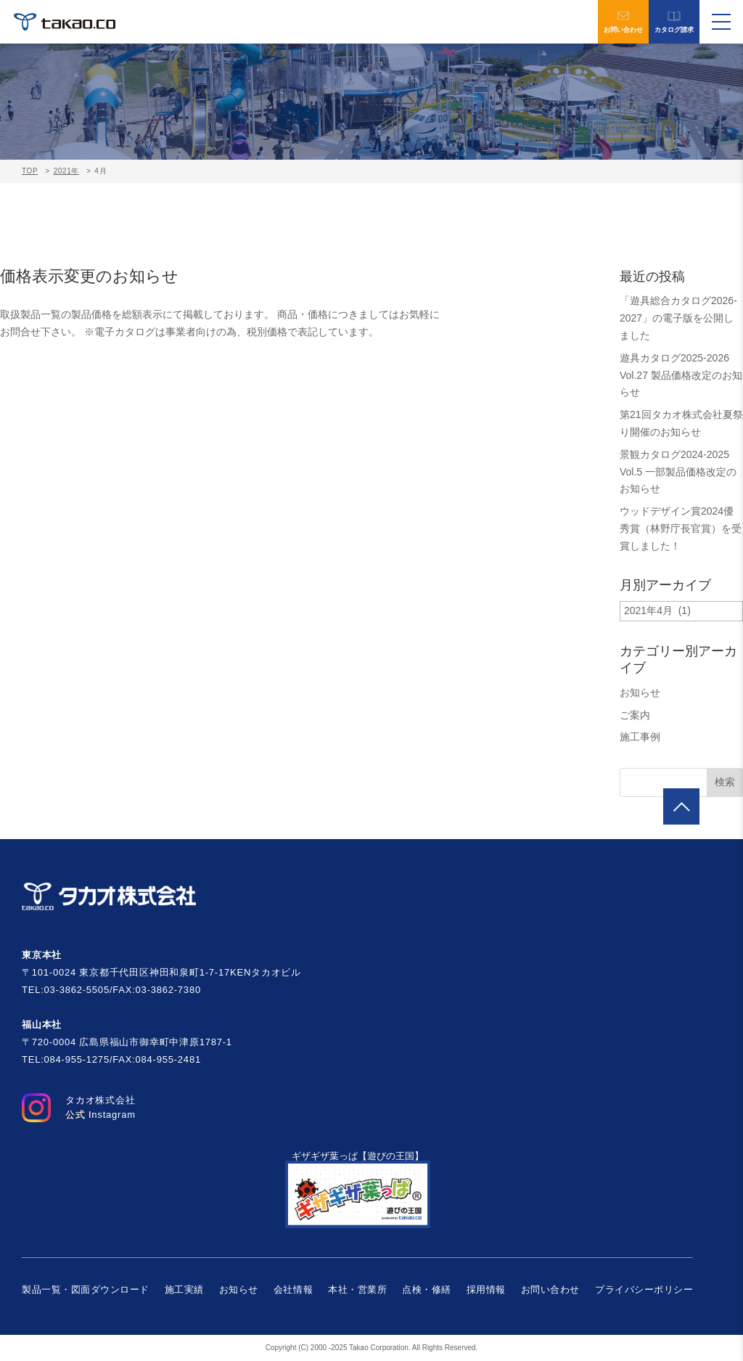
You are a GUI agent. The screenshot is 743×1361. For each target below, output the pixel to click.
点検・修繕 (426, 1289)
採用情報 (486, 1289)
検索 (725, 782)
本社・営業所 (357, 1289)
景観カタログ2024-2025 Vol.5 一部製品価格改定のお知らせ (678, 472)
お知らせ (640, 692)
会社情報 (293, 1289)
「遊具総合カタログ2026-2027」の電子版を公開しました (678, 318)
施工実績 (184, 1289)
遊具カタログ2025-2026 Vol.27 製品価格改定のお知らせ (681, 375)
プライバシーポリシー (644, 1289)
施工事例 (640, 737)
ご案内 (635, 715)
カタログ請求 (674, 22)
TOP (30, 171)
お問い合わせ (623, 21)
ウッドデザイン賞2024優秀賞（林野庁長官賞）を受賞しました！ (681, 528)
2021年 (66, 171)
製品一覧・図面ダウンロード (85, 1289)
